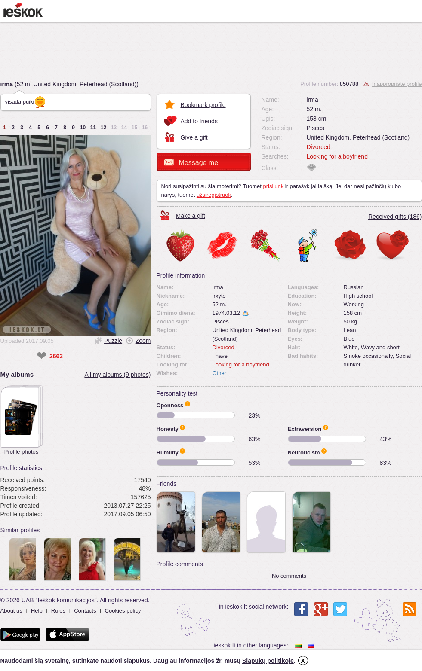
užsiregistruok (214, 195)
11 (93, 128)
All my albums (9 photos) (117, 374)
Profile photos (21, 451)
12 (103, 128)
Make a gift (190, 215)
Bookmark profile (203, 104)
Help (37, 610)
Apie (187, 403)
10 (83, 128)
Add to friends (199, 121)
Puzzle (113, 340)
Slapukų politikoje (268, 660)
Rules (58, 610)
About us (11, 610)
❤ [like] (41, 356)
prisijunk (273, 186)
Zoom (143, 340)
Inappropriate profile (397, 84)
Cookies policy (123, 610)
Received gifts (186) (395, 216)
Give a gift (194, 137)
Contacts (85, 610)
